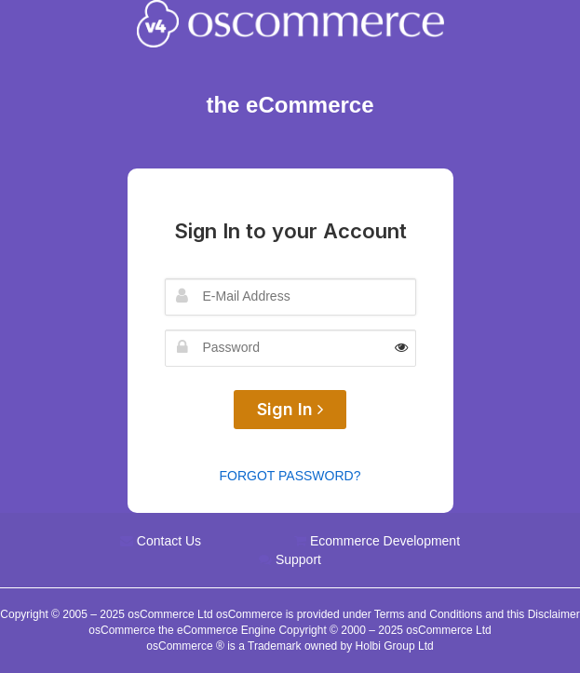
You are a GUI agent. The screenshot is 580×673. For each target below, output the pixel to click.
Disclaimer (554, 614)
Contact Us (169, 540)
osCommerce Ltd (172, 614)
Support (298, 559)
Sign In (290, 409)
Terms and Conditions (428, 614)
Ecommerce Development (385, 540)
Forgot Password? (290, 475)
